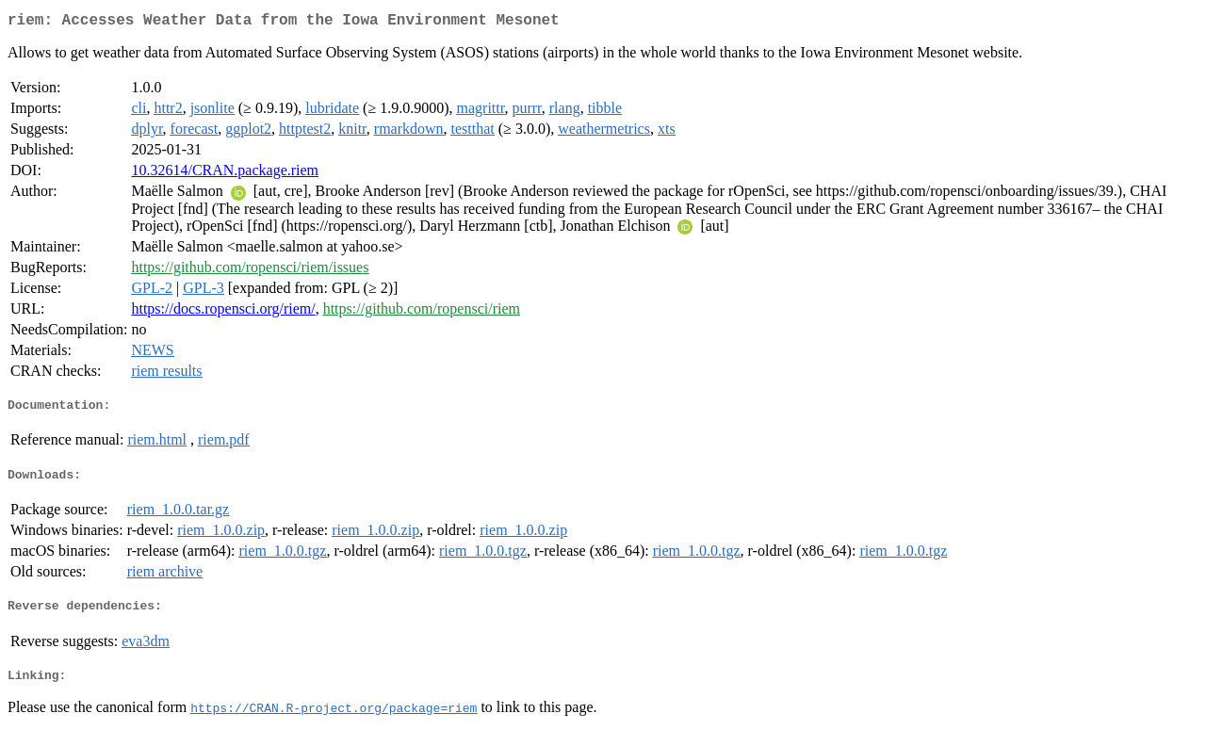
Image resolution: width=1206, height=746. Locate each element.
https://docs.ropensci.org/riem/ (223, 312)
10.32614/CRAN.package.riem (224, 174)
